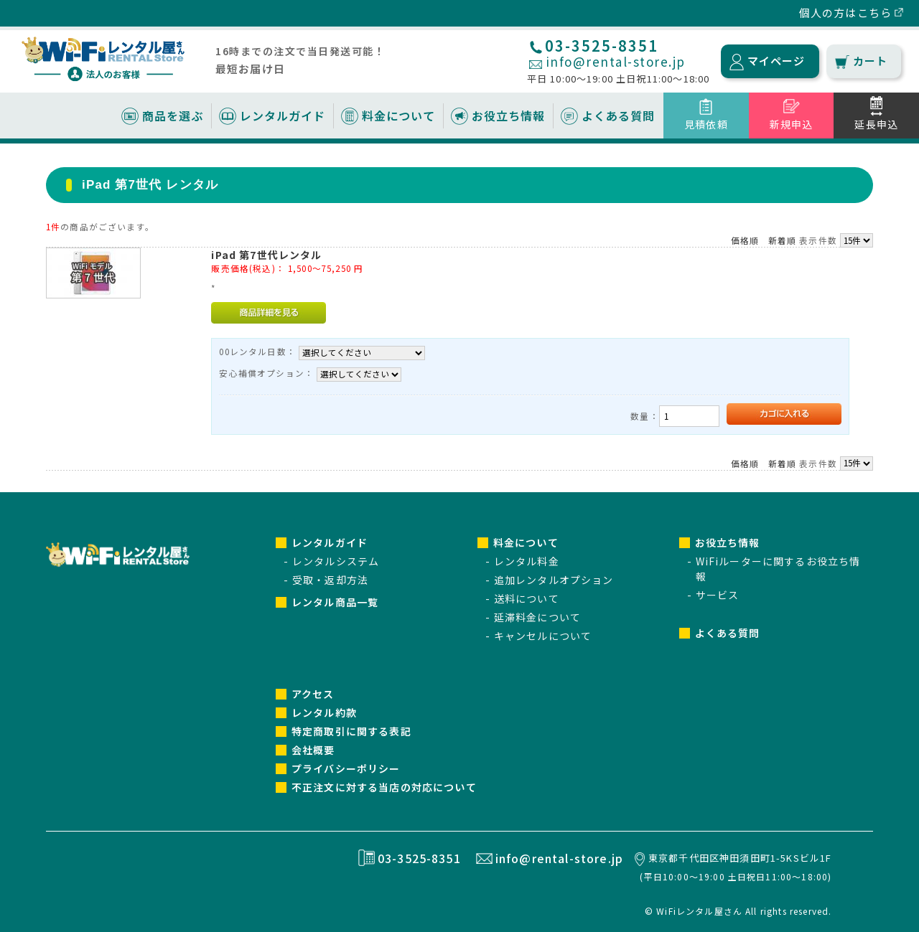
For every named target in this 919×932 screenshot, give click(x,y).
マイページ (776, 60)
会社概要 (313, 750)
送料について (526, 598)
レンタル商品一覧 (334, 602)
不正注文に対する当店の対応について (384, 787)
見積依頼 (706, 124)
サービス (718, 595)
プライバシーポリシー (346, 768)
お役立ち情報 (508, 115)
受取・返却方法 (330, 580)
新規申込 (791, 124)
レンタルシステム (335, 561)
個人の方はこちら (845, 12)
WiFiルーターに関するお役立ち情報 (778, 568)
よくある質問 (618, 115)
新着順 (782, 240)
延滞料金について (537, 617)
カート (870, 60)
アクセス (313, 694)
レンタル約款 (324, 712)
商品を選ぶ (172, 115)
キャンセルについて (543, 636)
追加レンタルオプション (554, 580)
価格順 (745, 240)
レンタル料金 (526, 561)
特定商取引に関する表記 (351, 731)
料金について (398, 115)
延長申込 (876, 124)
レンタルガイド (282, 115)
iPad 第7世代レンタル (266, 255)
